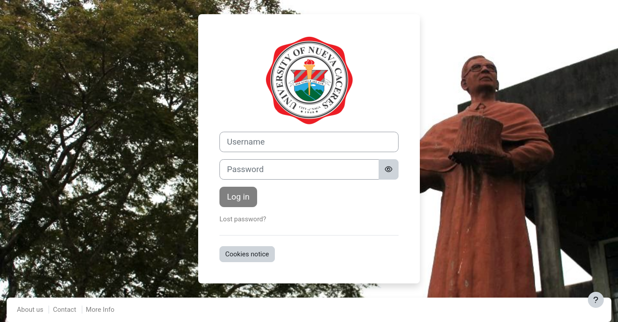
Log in (238, 197)
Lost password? (242, 219)
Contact (64, 310)
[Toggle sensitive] (389, 169)
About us (30, 310)
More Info (100, 310)
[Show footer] (596, 300)
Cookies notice (247, 254)
